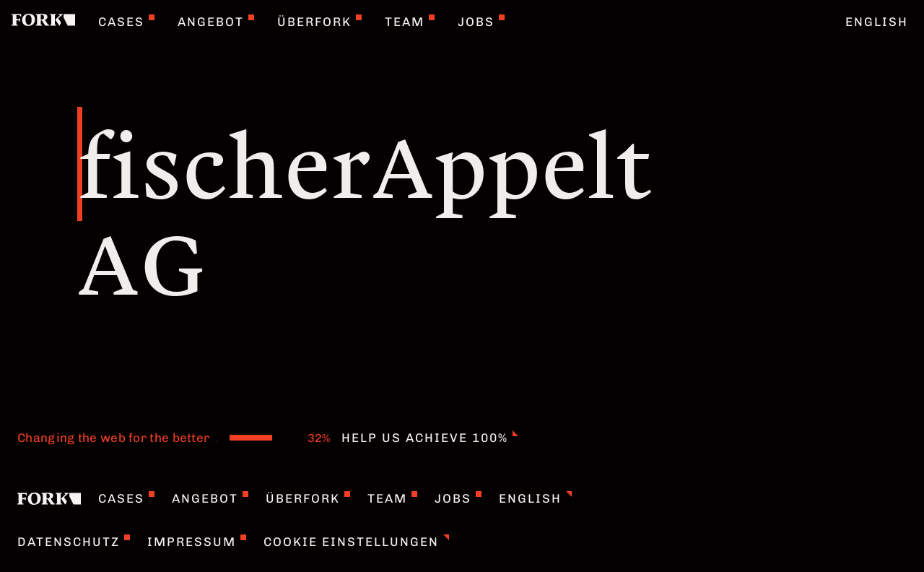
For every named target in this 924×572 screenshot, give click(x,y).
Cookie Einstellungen (356, 541)
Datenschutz (73, 541)
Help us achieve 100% (429, 437)
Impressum (196, 541)
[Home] (43, 22)
